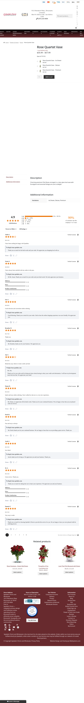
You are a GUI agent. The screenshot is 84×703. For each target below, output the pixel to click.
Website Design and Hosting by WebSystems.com (65, 641)
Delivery (51, 596)
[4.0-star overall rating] (42, 237)
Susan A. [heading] (42, 261)
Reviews (71, 614)
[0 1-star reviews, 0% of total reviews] (42, 223)
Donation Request (71, 620)
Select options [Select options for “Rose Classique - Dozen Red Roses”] (17, 572)
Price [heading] (6, 284)
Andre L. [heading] (42, 234)
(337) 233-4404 (42, 19)
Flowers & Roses (52, 32)
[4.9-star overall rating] (13, 220)
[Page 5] (23, 535)
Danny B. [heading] (42, 386)
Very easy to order (10, 515)
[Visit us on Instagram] (5, 629)
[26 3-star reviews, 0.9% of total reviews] (42, 220)
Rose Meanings (71, 622)
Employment (71, 610)
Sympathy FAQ (71, 604)
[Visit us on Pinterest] (18, 625)
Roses (21, 42)
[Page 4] (19, 535)
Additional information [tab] (13, 182)
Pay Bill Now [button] (32, 620)
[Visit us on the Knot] (18, 627)
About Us (71, 596)
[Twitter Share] (14, 255)
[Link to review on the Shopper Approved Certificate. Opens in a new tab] (16, 255)
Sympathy (35, 31)
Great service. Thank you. (12, 477)
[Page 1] (7, 535)
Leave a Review (71, 616)
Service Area (71, 600)
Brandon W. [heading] (42, 328)
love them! (8, 450)
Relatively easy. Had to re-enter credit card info (17, 363)
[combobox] (11, 229)
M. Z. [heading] (42, 468)
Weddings (74, 31)
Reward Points (51, 600)
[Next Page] (26, 535)
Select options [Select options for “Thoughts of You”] (43, 573)
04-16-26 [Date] (7, 360)
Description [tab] (9, 177)
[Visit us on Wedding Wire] (9, 629)
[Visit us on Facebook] (5, 625)
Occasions (44, 31)
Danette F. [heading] (42, 506)
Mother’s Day (27, 32)
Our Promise (71, 594)
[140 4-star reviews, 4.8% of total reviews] (42, 218)
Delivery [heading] (7, 281)
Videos (71, 624)
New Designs (66, 32)
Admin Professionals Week (17, 33)
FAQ (71, 602)
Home (7, 42)
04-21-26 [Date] (7, 240)
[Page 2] (11, 535)
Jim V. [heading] (42, 355)
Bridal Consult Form (71, 606)
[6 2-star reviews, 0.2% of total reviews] (42, 221)
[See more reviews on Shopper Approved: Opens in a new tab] (67, 535)
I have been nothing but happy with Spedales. (17, 243)
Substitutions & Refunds (51, 602)
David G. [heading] (42, 414)
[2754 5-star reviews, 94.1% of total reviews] (42, 216)
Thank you (8, 337)
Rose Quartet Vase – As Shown (52, 60)
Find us (6, 604)
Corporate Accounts (52, 594)
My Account (71, 626)
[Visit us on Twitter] (5, 627)
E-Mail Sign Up (71, 608)
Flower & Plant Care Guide (71, 612)
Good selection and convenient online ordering (17, 308)
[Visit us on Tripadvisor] (13, 625)
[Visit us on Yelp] (10, 627)
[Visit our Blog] (13, 629)
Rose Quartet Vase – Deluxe (51, 65)
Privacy (52, 598)
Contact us (71, 618)
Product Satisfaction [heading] (10, 288)
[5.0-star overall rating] (42, 263)
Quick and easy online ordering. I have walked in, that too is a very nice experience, (27, 395)
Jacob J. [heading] (42, 441)
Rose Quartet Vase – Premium (52, 70)
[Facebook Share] (11, 255)
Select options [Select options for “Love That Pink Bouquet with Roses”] (69, 572)
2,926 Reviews (13, 223)
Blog (71, 598)
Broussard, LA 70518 (10, 600)
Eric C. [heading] (42, 300)
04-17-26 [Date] (7, 334)
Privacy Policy (35, 641)
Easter (8, 31)
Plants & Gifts (59, 33)
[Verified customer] (73, 234)
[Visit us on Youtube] (14, 627)
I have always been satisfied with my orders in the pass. (19, 270)
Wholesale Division (52, 604)
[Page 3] (15, 535)
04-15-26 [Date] (7, 420)
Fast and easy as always (11, 423)
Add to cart (49, 77)
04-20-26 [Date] (7, 267)
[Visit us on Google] (9, 625)
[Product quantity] (40, 77)
